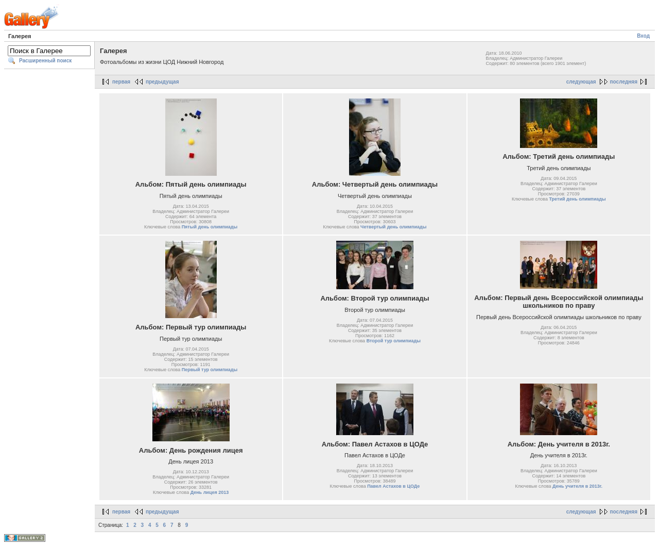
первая (121, 82)
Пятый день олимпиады (210, 226)
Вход (643, 36)
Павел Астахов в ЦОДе (393, 486)
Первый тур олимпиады (209, 369)
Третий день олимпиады (577, 199)
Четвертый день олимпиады (393, 226)
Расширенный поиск (45, 60)
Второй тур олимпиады (394, 340)
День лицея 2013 (209, 492)
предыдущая (162, 82)
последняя (623, 82)
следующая (581, 82)
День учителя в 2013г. (577, 486)
